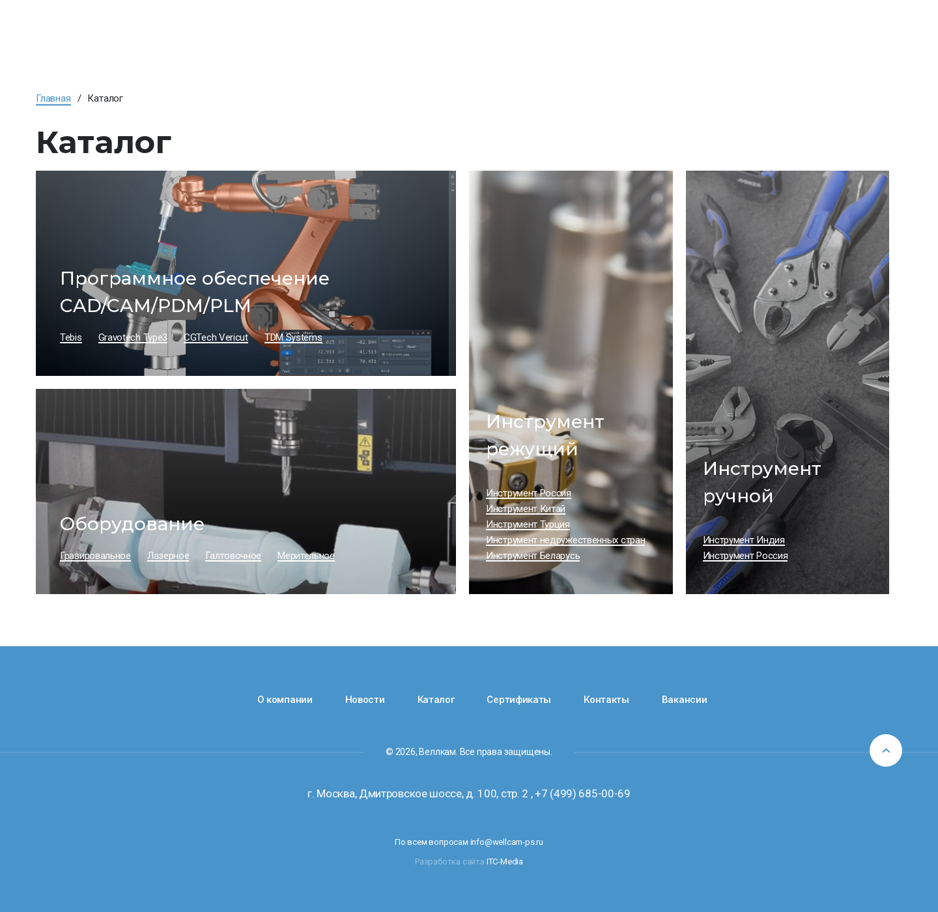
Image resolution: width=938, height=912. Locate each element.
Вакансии (684, 699)
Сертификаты (519, 699)
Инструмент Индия (744, 540)
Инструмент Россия (528, 493)
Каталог (436, 699)
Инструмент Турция (528, 524)
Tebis (71, 337)
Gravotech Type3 (133, 337)
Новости (365, 699)
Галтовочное (233, 556)
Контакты (606, 699)
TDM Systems (293, 337)
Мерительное (306, 556)
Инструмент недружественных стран (565, 540)
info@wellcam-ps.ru (506, 842)
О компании (285, 699)
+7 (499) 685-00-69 (583, 793)
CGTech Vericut (216, 337)
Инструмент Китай (525, 509)
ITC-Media (505, 861)
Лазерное (168, 556)
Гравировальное (95, 556)
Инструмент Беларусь (533, 556)
